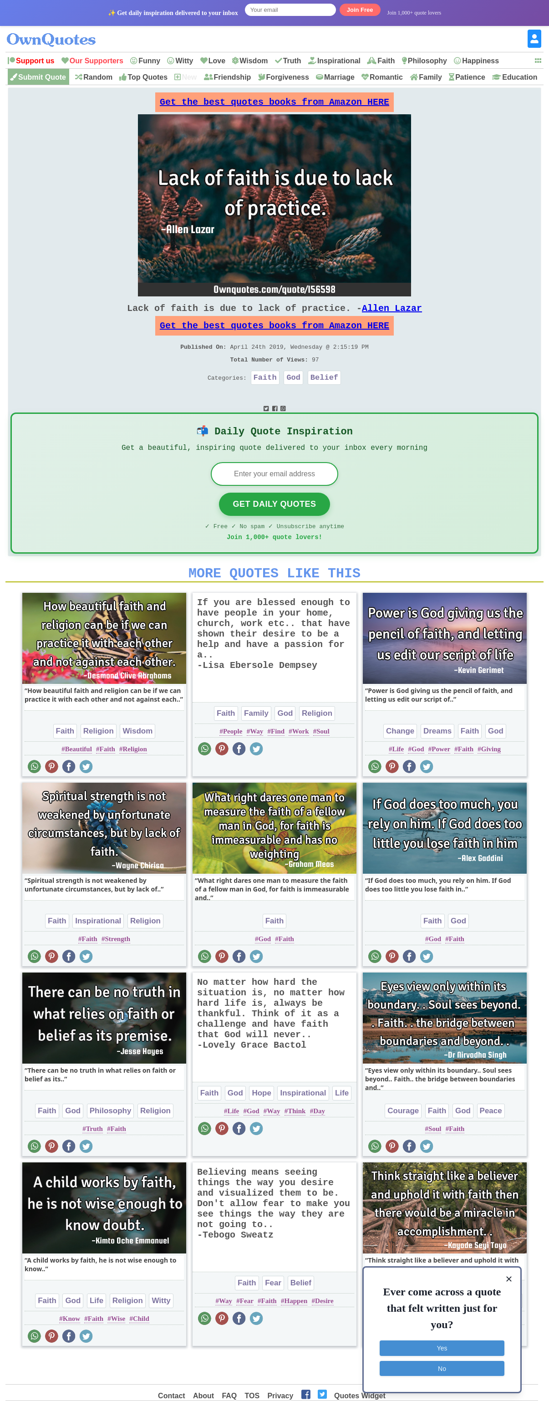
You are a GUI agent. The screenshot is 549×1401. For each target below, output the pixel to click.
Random (97, 77)
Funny (149, 61)
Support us (35, 61)
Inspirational (339, 61)
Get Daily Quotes (274, 526)
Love (216, 61)
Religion (98, 758)
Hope (261, 1120)
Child (141, 1346)
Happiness (480, 61)
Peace (491, 1138)
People (233, 759)
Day (319, 1138)
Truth (292, 61)
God (293, 393)
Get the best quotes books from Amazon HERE (274, 104)
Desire (324, 1328)
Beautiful (78, 776)
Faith (386, 61)
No (442, 1366)
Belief (324, 393)
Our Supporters (96, 61)
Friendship (232, 77)
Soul (322, 759)
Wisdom (253, 61)
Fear (273, 1310)
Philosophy (427, 61)
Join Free (360, 9)
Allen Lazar (392, 315)
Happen (295, 1328)
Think (296, 1138)
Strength (117, 966)
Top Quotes (147, 77)
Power (441, 776)
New (189, 77)
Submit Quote (42, 77)
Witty (184, 61)
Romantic (386, 77)
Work (300, 759)
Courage (403, 1138)
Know (71, 1346)
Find (278, 759)
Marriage (339, 77)
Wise (118, 1346)
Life (398, 776)
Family (430, 77)
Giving (491, 776)
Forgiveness (287, 77)
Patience (470, 77)
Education (519, 77)
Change (400, 758)
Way (256, 759)
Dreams (437, 758)
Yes (442, 1346)
